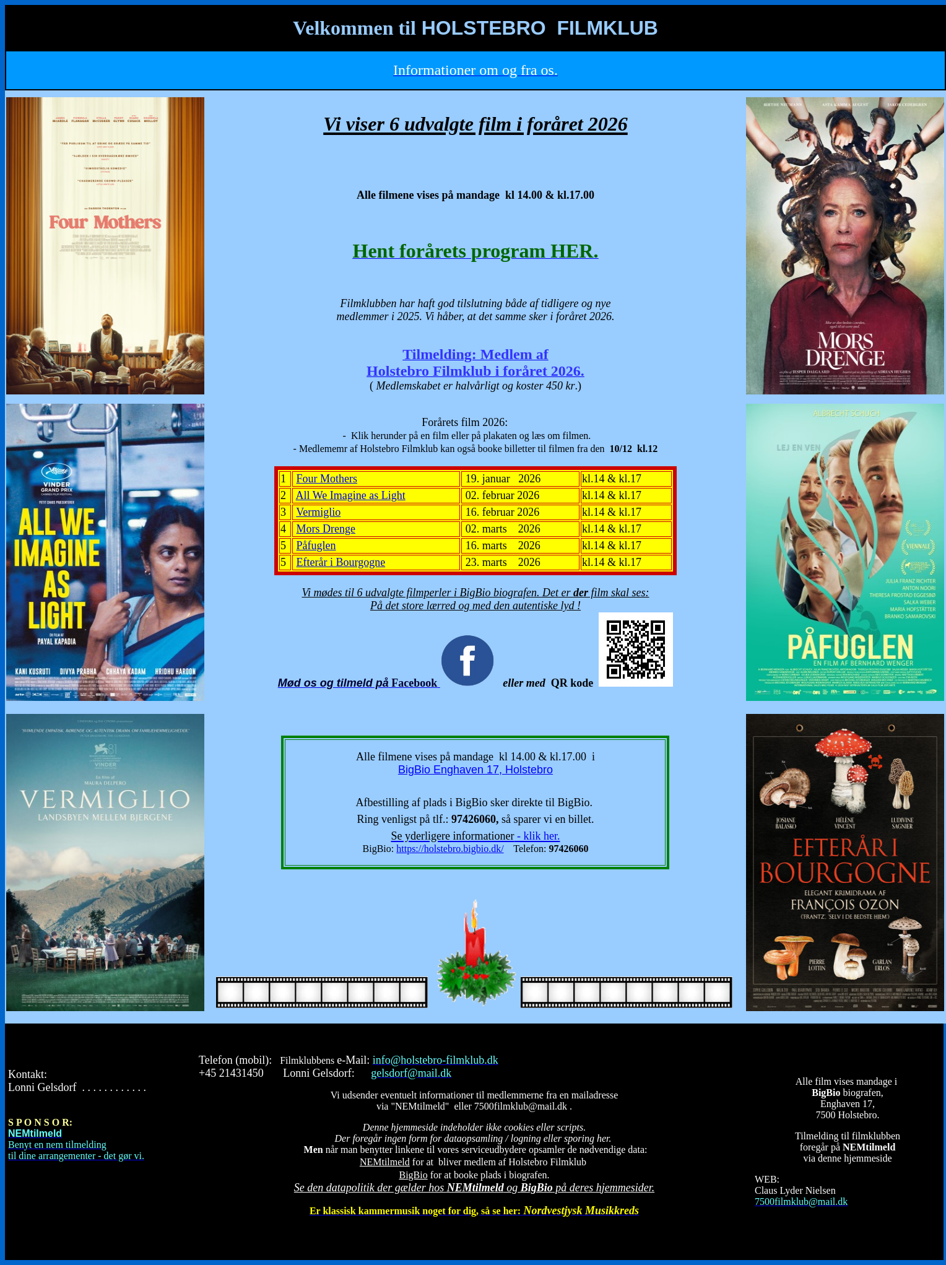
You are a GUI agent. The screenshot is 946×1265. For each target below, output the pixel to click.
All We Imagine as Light (351, 495)
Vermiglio (318, 512)
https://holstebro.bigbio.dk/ (449, 848)
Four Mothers (327, 478)
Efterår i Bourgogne (341, 562)
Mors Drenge (326, 529)
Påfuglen (316, 545)
